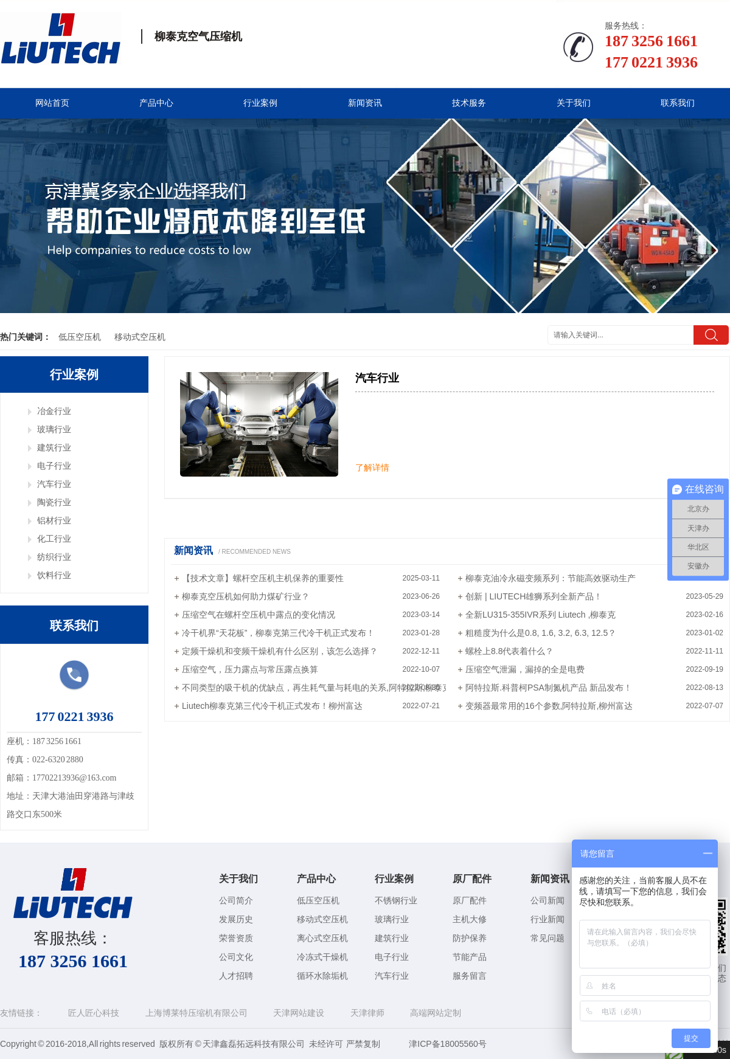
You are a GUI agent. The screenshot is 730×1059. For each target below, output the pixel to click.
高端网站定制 (435, 1013)
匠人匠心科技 (93, 1013)
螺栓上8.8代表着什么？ (509, 651)
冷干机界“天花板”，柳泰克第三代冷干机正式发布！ (278, 633)
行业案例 (260, 103)
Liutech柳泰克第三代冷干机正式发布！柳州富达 (272, 706)
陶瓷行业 (54, 502)
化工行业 (54, 538)
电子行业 (54, 466)
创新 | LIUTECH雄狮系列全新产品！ (533, 596)
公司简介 (236, 900)
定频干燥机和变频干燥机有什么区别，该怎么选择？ (280, 651)
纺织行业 (54, 557)
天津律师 (367, 1013)
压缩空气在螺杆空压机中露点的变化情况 (258, 614)
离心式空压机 (322, 938)
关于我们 (574, 103)
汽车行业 (54, 484)
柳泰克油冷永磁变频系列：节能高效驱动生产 (550, 578)
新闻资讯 (365, 103)
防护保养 (470, 938)
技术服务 (469, 103)
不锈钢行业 (396, 900)
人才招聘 (236, 976)
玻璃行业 (54, 429)
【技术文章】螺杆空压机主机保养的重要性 (263, 578)
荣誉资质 (236, 938)
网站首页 (52, 103)
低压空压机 (79, 337)
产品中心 (156, 103)
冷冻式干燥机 (322, 957)
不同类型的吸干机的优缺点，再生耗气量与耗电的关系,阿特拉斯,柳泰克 (316, 687)
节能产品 (470, 957)
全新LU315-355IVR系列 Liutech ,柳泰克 (540, 614)
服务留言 (470, 976)
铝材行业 (54, 520)
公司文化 (236, 957)
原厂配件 (472, 879)
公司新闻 (547, 900)
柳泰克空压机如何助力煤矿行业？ (246, 596)
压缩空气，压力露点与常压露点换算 (250, 669)
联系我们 (678, 103)
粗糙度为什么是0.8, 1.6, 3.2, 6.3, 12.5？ (540, 633)
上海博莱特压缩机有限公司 (196, 1013)
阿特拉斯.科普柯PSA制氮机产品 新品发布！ (548, 687)
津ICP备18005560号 (448, 1044)
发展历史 (236, 919)
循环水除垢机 (322, 976)
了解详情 (372, 467)
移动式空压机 (139, 337)
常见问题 (547, 938)
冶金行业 (54, 411)
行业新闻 (547, 919)
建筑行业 (54, 447)
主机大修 (470, 919)
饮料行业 (54, 575)
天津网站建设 (298, 1013)
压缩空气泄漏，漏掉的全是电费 (525, 669)
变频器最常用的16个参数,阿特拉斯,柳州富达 (549, 706)
